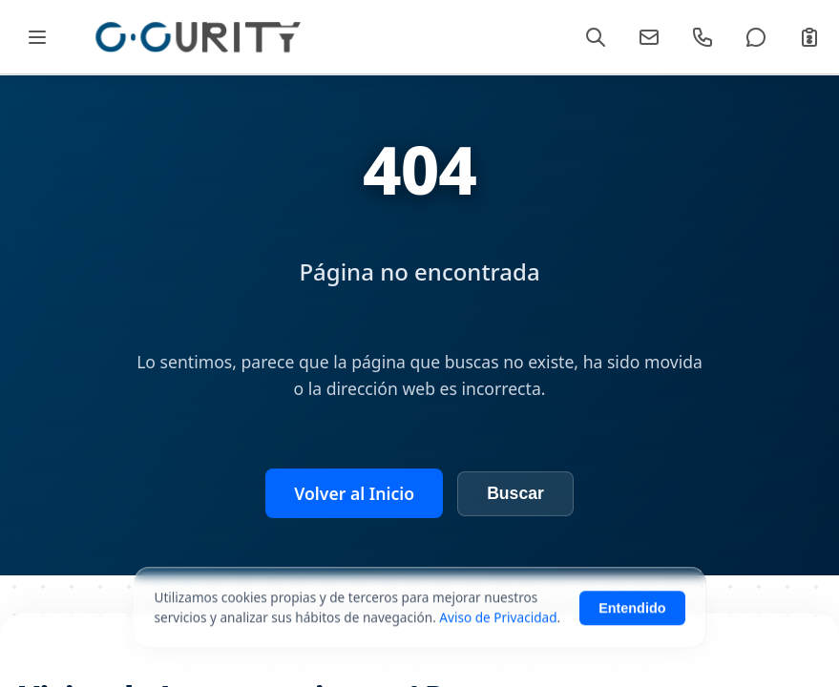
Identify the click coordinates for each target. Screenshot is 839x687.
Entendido (631, 616)
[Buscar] (596, 37)
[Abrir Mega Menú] (37, 37)
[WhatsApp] (756, 37)
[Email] (649, 37)
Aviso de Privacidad (497, 625)
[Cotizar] (809, 37)
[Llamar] (702, 37)
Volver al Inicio (354, 493)
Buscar (515, 493)
